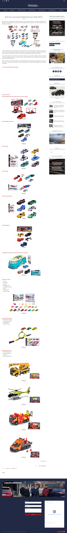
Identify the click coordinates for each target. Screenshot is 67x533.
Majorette (8, 468)
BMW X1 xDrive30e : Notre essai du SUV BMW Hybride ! (59, 121)
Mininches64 (52, 43)
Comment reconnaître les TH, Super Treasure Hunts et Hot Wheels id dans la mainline (59, 106)
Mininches (4, 531)
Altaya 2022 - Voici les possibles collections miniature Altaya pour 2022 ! (59, 126)
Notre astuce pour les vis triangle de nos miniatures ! (59, 116)
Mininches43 (57, 43)
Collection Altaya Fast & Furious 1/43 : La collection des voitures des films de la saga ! (59, 111)
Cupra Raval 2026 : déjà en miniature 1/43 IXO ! (57, 98)
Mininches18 (52, 45)
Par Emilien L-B (14, 468)
